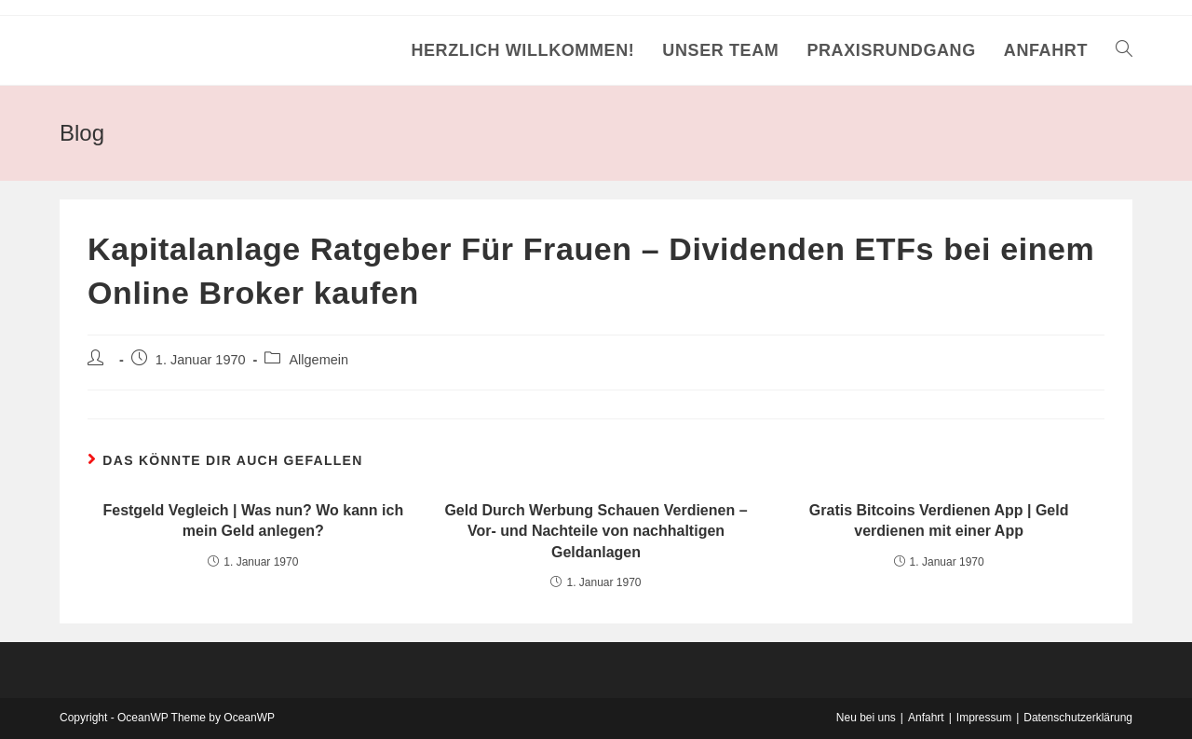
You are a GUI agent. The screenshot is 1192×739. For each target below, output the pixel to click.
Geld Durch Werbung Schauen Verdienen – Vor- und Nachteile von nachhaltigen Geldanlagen (595, 531)
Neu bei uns (866, 717)
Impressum (983, 717)
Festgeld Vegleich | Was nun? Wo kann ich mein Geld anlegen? (252, 520)
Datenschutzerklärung (1077, 717)
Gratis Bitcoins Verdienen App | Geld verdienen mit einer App (939, 520)
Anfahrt (926, 717)
